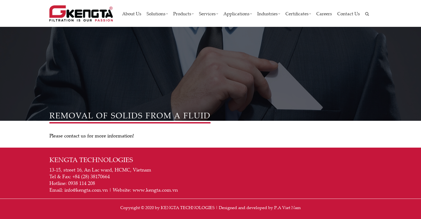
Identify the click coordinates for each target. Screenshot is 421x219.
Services (208, 13)
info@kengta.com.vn (86, 190)
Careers (324, 13)
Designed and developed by (246, 207)
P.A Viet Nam (287, 207)
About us (131, 13)
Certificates (298, 13)
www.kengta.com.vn (155, 190)
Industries (268, 13)
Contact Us (348, 13)
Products (183, 13)
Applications (237, 13)
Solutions (157, 13)
